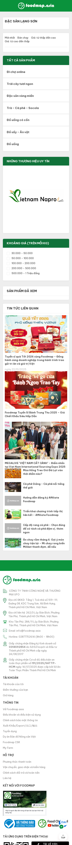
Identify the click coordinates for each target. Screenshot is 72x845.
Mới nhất (10, 37)
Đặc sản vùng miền (20, 96)
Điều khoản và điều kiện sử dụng (22, 714)
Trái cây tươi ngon (20, 84)
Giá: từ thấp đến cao (43, 37)
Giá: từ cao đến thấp (17, 41)
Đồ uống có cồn (18, 120)
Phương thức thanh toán (17, 761)
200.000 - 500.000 (21, 268)
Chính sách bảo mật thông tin (20, 720)
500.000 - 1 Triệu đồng (23, 273)
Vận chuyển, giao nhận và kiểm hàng (24, 767)
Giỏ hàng (8, 695)
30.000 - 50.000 (20, 253)
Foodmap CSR (11, 742)
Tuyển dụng (10, 731)
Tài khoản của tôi (13, 684)
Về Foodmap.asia (13, 709)
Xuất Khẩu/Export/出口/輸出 (20, 725)
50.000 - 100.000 (20, 258)
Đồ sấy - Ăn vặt (18, 132)
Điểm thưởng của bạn (15, 689)
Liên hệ (7, 778)
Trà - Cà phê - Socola (23, 108)
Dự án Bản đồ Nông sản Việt (19, 736)
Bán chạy (23, 37)
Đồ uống (13, 144)
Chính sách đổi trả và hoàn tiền (21, 772)
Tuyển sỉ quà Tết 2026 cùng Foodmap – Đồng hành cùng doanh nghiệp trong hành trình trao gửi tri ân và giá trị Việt (34, 360)
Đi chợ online (16, 72)
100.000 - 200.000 (21, 263)
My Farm (8, 747)
